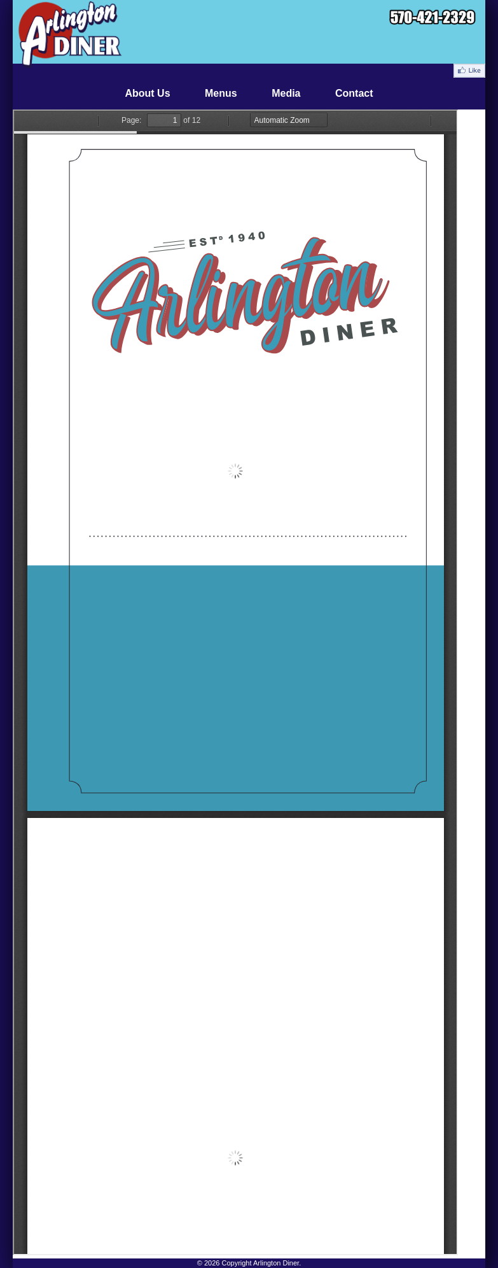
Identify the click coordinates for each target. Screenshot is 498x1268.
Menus (221, 93)
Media (286, 93)
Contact (354, 93)
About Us (147, 93)
